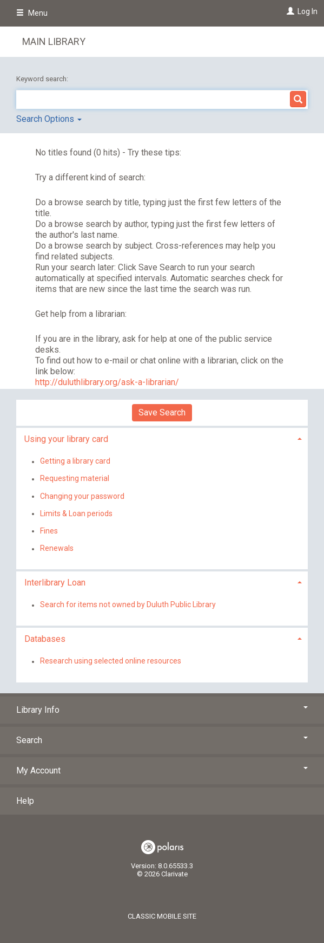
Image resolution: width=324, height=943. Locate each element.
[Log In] (289, 11)
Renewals (57, 548)
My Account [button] (162, 770)
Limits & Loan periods (76, 513)
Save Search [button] (162, 412)
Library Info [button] (162, 710)
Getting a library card (75, 461)
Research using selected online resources (110, 661)
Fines (49, 530)
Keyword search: (43, 79)
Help (25, 801)
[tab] (162, 438)
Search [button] (162, 740)
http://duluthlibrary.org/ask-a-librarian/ (107, 382)
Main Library (53, 41)
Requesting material (74, 478)
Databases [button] (44, 639)
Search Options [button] (49, 119)
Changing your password (82, 496)
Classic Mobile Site (162, 916)
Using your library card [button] (66, 439)
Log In (307, 11)
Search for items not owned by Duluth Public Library (128, 605)
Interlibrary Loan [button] (54, 582)
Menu (32, 13)
